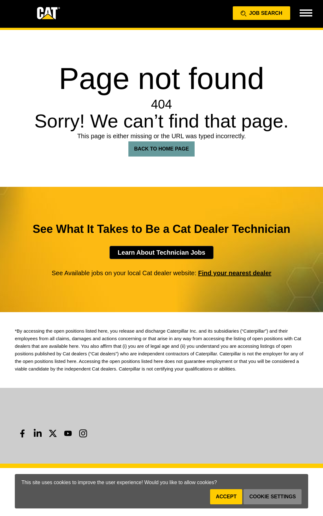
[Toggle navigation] (305, 12)
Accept (226, 496)
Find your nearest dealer (234, 273)
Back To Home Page (161, 148)
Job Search (261, 13)
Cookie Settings (272, 496)
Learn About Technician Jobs (161, 252)
